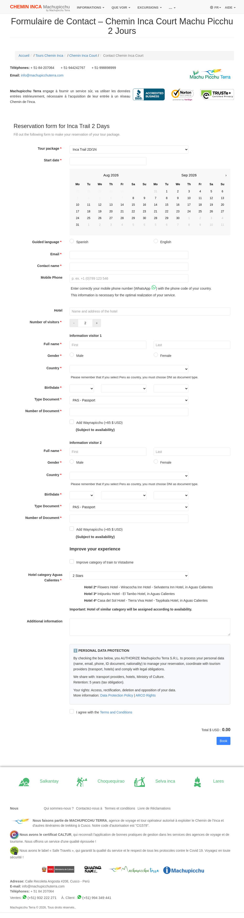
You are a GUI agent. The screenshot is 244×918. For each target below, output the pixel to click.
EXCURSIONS (149, 7)
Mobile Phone (51, 277)
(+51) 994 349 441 (96, 898)
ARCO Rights (146, 695)
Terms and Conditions (116, 712)
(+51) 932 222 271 (42, 898)
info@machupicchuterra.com (42, 75)
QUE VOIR (121, 7)
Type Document (48, 399)
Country (54, 368)
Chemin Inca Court (83, 55)
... (172, 7)
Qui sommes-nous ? (59, 808)
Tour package (50, 148)
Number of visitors (46, 322)
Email (56, 254)
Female (163, 356)
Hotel (58, 310)
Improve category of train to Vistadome (101, 562)
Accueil (24, 55)
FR (215, 7)
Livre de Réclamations (154, 808)
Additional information (44, 621)
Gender (55, 356)
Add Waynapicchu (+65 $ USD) (96, 423)
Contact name (49, 266)
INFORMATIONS (90, 7)
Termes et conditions (120, 808)
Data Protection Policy (116, 695)
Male (76, 356)
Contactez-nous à (89, 808)
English (162, 242)
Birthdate (53, 388)
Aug (106, 175)
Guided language (47, 242)
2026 (114, 175)
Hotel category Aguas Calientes (45, 577)
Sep (184, 175)
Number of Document (43, 411)
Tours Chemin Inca (49, 55)
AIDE (230, 7)
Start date (53, 160)
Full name (53, 344)
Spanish (79, 242)
